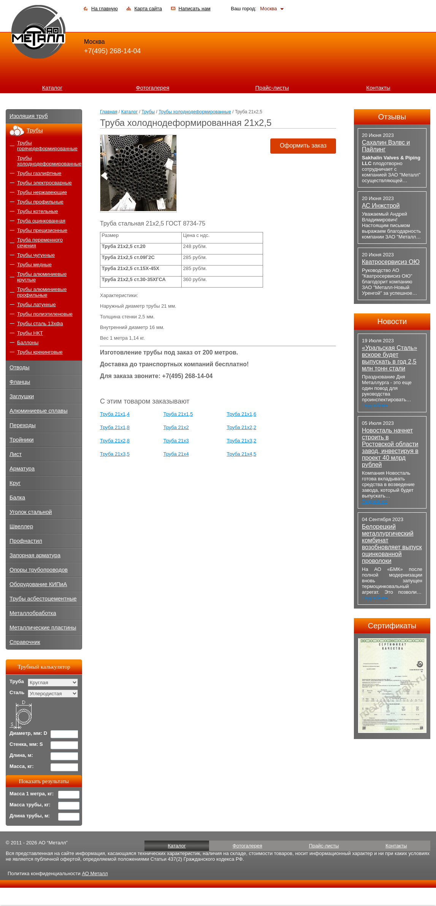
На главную (104, 8)
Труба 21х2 (176, 427)
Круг (15, 483)
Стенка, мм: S (26, 744)
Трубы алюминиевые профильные (42, 292)
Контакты (378, 88)
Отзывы (392, 117)
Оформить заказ (303, 145)
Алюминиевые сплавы (39, 411)
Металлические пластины (43, 628)
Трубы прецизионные (42, 230)
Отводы (20, 367)
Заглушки (22, 396)
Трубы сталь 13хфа (40, 323)
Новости (392, 321)
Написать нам (195, 8)
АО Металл (95, 873)
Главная (108, 111)
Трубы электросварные (44, 183)
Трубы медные (34, 264)
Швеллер (21, 526)
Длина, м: (21, 755)
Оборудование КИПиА (38, 584)
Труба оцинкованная (41, 221)
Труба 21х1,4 (115, 414)
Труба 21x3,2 (241, 440)
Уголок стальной (31, 512)
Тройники (22, 440)
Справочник (25, 642)
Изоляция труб (29, 116)
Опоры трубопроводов (39, 570)
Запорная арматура (35, 555)
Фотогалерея (153, 88)
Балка (17, 497)
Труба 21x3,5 (115, 454)
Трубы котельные (37, 211)
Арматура (22, 469)
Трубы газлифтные (39, 173)
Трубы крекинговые (40, 352)
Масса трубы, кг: (30, 804)
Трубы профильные (40, 202)
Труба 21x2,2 (241, 427)
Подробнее (374, 405)
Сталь (17, 692)
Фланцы (20, 382)
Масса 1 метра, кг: (32, 793)
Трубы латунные (36, 304)
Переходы (23, 425)
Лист (16, 454)
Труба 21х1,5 (178, 414)
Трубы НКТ (30, 333)
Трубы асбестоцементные (43, 599)
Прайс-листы (272, 88)
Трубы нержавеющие (42, 192)
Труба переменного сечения (40, 242)
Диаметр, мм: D (28, 733)
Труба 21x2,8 (115, 440)
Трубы (148, 111)
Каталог (52, 88)
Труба (17, 681)
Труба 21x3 (176, 440)
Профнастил (26, 541)
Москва (268, 8)
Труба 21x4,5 (241, 454)
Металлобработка (33, 613)
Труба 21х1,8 (115, 427)
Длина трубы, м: (30, 816)
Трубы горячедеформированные (47, 145)
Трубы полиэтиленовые (45, 314)
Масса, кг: (22, 766)
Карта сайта (148, 8)
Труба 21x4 (176, 454)
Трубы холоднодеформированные (195, 111)
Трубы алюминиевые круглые (42, 277)
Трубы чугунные (36, 255)
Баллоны (27, 342)
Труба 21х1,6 (241, 414)
